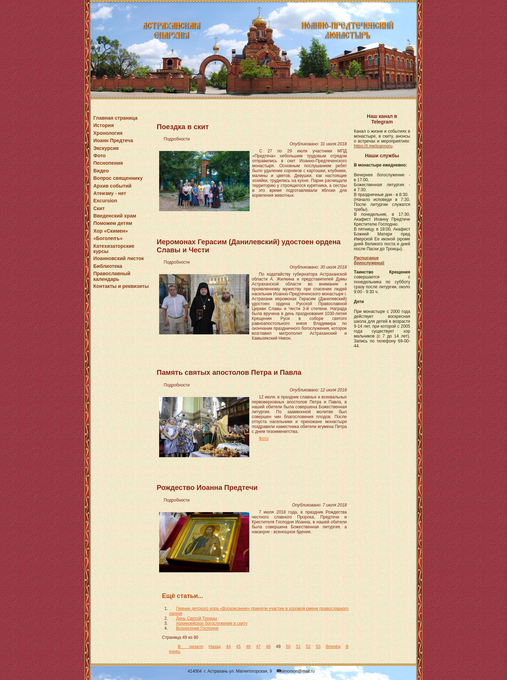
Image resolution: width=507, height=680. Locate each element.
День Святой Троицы (196, 618)
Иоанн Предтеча (113, 140)
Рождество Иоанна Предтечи (207, 487)
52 (308, 646)
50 (288, 646)
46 (248, 646)
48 (268, 646)
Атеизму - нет (109, 193)
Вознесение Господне (197, 628)
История (103, 125)
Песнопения (108, 163)
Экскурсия (106, 148)
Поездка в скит (183, 127)
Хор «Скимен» (110, 231)
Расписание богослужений (369, 260)
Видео (101, 171)
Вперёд (333, 646)
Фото (99, 155)
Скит (99, 208)
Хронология (108, 133)
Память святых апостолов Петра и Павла (229, 372)
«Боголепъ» (108, 238)
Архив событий (112, 186)
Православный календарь (111, 276)
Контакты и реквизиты (121, 286)
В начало (190, 646)
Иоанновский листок (118, 258)
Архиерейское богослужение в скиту (212, 623)
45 (238, 646)
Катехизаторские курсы (113, 248)
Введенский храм (114, 216)
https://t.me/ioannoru (373, 146)
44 (228, 646)
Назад (214, 646)
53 (318, 646)
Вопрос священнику (118, 178)
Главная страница (115, 118)
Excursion (105, 200)
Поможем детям (112, 223)
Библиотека (107, 266)
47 (258, 646)
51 (298, 646)
